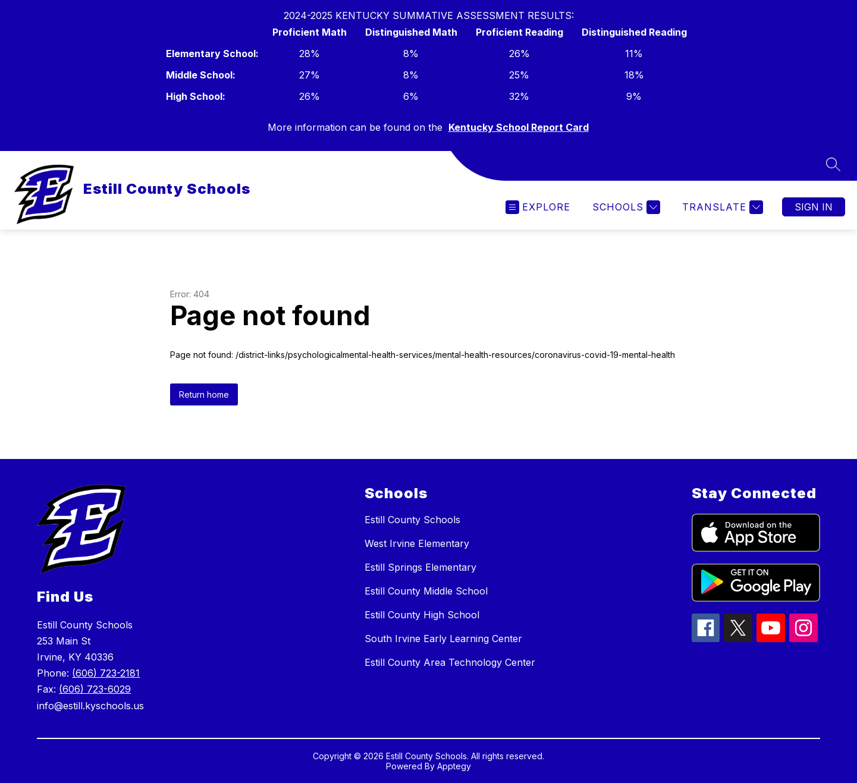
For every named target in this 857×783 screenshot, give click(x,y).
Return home (204, 394)
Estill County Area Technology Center (450, 662)
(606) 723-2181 (106, 673)
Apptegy (454, 766)
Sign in (814, 207)
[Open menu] (538, 207)
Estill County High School (422, 615)
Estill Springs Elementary (420, 567)
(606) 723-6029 (95, 689)
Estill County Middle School (426, 591)
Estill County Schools (412, 520)
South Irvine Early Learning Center (443, 638)
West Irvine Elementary (417, 543)
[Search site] (833, 164)
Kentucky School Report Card (518, 127)
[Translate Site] (721, 207)
